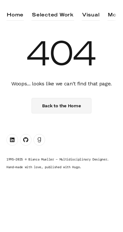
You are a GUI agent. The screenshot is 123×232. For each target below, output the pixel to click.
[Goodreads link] (39, 140)
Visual (91, 15)
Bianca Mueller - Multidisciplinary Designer (67, 159)
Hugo (76, 167)
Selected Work (53, 15)
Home (15, 15)
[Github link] (26, 140)
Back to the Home (61, 105)
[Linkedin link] (12, 140)
